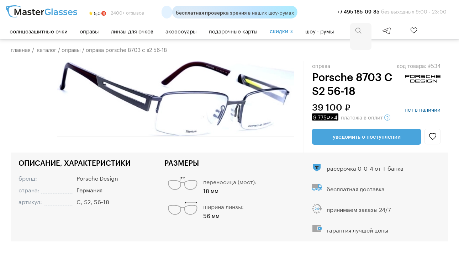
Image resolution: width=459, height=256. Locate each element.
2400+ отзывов (116, 12)
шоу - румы (319, 30)
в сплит (351, 116)
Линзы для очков (132, 30)
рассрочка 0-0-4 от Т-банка (365, 167)
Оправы (89, 30)
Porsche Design (97, 177)
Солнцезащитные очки (39, 30)
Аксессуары (181, 30)
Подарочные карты (233, 30)
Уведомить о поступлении (367, 136)
